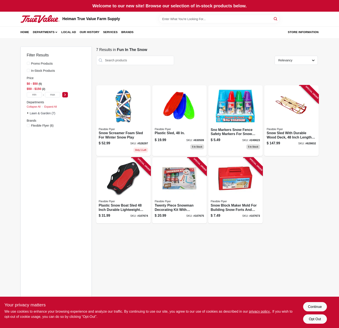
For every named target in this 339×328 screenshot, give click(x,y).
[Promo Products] (28, 63)
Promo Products (42, 63)
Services (110, 32)
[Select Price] (65, 94)
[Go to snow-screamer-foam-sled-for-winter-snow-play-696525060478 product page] (123, 120)
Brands (127, 32)
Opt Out (315, 319)
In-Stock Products (43, 70)
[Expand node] (28, 113)
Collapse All (34, 106)
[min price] (34, 94)
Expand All (50, 106)
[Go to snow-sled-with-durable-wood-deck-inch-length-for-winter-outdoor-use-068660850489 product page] (291, 120)
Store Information (303, 32)
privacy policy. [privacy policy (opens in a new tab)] (259, 311)
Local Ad (68, 32)
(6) (42, 125)
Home (25, 32)
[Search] (276, 18)
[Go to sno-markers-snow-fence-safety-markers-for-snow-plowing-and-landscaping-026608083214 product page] (235, 120)
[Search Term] (219, 19)
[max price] (52, 94)
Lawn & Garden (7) (42, 113)
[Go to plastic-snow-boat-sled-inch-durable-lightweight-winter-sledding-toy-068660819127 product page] (123, 190)
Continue (315, 307)
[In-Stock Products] (28, 70)
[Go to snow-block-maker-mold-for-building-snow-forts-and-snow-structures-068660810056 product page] (235, 190)
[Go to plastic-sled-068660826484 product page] (179, 120)
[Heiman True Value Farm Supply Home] (40, 19)
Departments (43, 32)
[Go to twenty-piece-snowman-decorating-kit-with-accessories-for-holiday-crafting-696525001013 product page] (179, 190)
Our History (89, 32)
